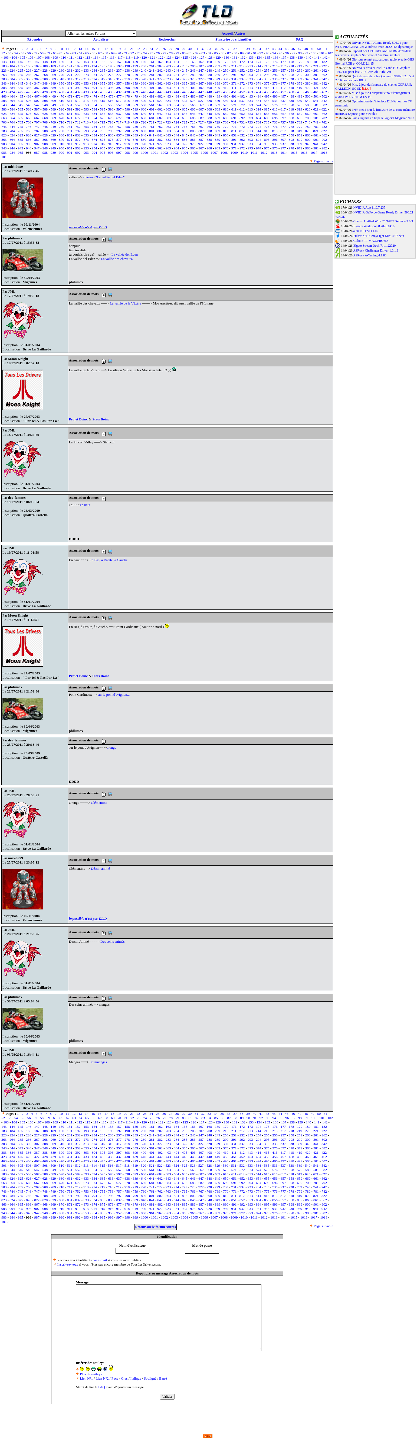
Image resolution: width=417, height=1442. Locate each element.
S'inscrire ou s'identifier (233, 39)
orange (111, 747)
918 (127, 144)
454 (258, 92)
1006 (204, 152)
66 (93, 53)
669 (53, 118)
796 (110, 131)
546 (28, 105)
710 (61, 122)
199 (135, 66)
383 (4, 88)
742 (324, 122)
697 (283, 118)
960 (143, 148)
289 (217, 75)
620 (307, 109)
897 (283, 140)
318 (127, 79)
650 (225, 114)
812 (242, 131)
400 (143, 88)
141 (316, 57)
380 (308, 83)
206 (193, 66)
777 (283, 127)
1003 (174, 152)
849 (217, 135)
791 (70, 131)
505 (20, 101)
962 (160, 148)
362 (160, 83)
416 (275, 88)
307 (37, 79)
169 (217, 62)
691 (234, 118)
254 (258, 70)
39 (248, 49)
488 (209, 96)
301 (316, 75)
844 (176, 135)
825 (20, 135)
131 (234, 57)
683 (168, 118)
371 (234, 83)
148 (45, 62)
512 (78, 101)
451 (234, 92)
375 (267, 83)
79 (177, 53)
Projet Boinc (79, 419)
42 (267, 49)
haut (87, 505)
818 (291, 131)
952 (78, 148)
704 (12, 122)
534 (258, 101)
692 (242, 118)
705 (20, 122)
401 (152, 88)
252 (242, 70)
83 (203, 53)
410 (225, 88)
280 (143, 75)
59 (48, 53)
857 (283, 135)
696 (275, 118)
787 (37, 131)
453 (250, 92)
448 (209, 92)
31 (196, 49)
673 (86, 118)
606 (193, 109)
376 (275, 83)
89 (242, 53)
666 (28, 118)
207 (201, 66)
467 (37, 96)
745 (20, 127)
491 (234, 96)
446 (193, 92)
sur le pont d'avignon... (114, 694)
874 (94, 140)
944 (12, 148)
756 (110, 127)
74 (145, 53)
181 (316, 62)
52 (3, 53)
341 (316, 79)
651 (234, 114)
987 (37, 152)
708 (45, 122)
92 (261, 53)
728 (209, 122)
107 (39, 57)
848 (209, 135)
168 (209, 62)
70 (119, 53)
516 (110, 101)
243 (168, 70)
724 (176, 122)
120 (144, 57)
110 (63, 57)
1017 (313, 152)
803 (168, 131)
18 (112, 49)
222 (324, 66)
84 (209, 53)
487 (201, 96)
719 (135, 122)
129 (218, 57)
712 (78, 122)
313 (86, 79)
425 (20, 92)
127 (202, 57)
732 (242, 122)
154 (94, 62)
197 (119, 66)
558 (127, 105)
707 (37, 122)
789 (53, 131)
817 (283, 131)
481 (152, 96)
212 (242, 66)
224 (12, 70)
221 (316, 66)
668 (45, 118)
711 (69, 122)
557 (119, 105)
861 (316, 135)
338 (291, 79)
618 (291, 109)
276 (110, 75)
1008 (224, 152)
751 (70, 127)
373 (250, 83)
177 (283, 62)
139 (300, 57)
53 (9, 53)
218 (291, 66)
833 (86, 135)
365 (185, 83)
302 (324, 75)
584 (12, 109)
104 (14, 57)
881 (152, 140)
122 (160, 57)
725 (184, 122)
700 (308, 118)
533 (250, 101)
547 (37, 105)
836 (110, 135)
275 (102, 75)
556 (110, 105)
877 (119, 140)
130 (226, 57)
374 (258, 83)
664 (12, 118)
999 (135, 152)
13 (80, 49)
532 (242, 101)
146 (28, 62)
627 (37, 114)
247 (201, 70)
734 (258, 122)
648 (209, 114)
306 (28, 79)
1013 (273, 152)
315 (102, 79)
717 (119, 122)
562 (160, 105)
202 (160, 66)
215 (267, 66)
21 (132, 49)
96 (287, 53)
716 (110, 122)
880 (143, 140)
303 (4, 79)
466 (28, 96)
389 (53, 88)
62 (67, 53)
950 (61, 148)
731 (234, 122)
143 (4, 62)
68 (106, 53)
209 (217, 66)
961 (152, 148)
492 (242, 96)
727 (201, 122)
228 (45, 70)
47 (299, 49)
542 (324, 101)
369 (217, 83)
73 (138, 53)
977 (283, 148)
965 (185, 148)
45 (286, 49)
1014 (283, 152)
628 (45, 114)
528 (209, 101)
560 (143, 105)
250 (225, 70)
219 (299, 66)
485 (185, 96)
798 (127, 131)
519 (135, 101)
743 (4, 127)
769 (217, 127)
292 (242, 75)
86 (222, 53)
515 (102, 101)
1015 (293, 152)
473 (86, 96)
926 (192, 144)
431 (70, 92)
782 (324, 127)
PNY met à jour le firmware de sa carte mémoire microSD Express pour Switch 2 (375, 112)
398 (127, 88)
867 (37, 140)
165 (185, 62)
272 (78, 75)
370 (225, 83)
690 (225, 118)
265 (20, 75)
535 (267, 101)
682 (160, 118)
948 (45, 148)
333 (250, 79)
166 (193, 62)
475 (102, 96)
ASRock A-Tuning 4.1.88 (369, 255)
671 (70, 118)
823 (4, 135)
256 (275, 70)
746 (28, 127)
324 (176, 79)
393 (86, 88)
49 (312, 49)
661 (316, 114)
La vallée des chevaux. (117, 259)
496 (275, 96)
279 (135, 75)
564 (176, 105)
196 (110, 66)
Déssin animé (100, 868)
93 (268, 53)
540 (307, 101)
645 (185, 114)
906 (28, 144)
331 (234, 79)
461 (316, 92)
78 (171, 53)
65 (87, 53)
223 (4, 70)
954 (94, 148)
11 (67, 49)
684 (176, 118)
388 (45, 88)
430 (61, 92)
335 (267, 79)
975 (267, 148)
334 (258, 79)
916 (110, 144)
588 (45, 109)
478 (127, 96)
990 (61, 152)
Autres (240, 33)
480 (143, 96)
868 (45, 140)
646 (193, 114)
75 (151, 53)
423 (4, 92)
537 (283, 101)
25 (157, 49)
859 (299, 135)
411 (234, 88)
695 (267, 118)
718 (127, 122)
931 (234, 144)
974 (258, 148)
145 (20, 62)
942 (324, 144)
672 (78, 118)
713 (86, 122)
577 (283, 105)
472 (78, 96)
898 (291, 140)
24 (151, 49)
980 (308, 148)
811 (234, 131)
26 (164, 49)
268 (45, 75)
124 (177, 57)
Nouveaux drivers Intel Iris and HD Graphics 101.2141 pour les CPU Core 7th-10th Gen (372, 70)
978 (291, 148)
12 (73, 49)
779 (299, 127)
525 (184, 101)
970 (225, 148)
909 (53, 144)
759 (135, 127)
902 (324, 140)
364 (176, 83)
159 (135, 62)
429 (53, 92)
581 (316, 105)
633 (86, 114)
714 (94, 122)
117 (120, 57)
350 (61, 83)
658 (291, 114)
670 (61, 118)
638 (127, 114)
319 (135, 79)
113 (87, 57)
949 (53, 148)
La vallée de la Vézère (126, 303)
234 (94, 70)
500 (308, 96)
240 (143, 70)
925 (184, 144)
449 (217, 92)
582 (324, 105)
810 (225, 131)
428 (45, 92)
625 (20, 114)
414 (258, 88)
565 (185, 105)
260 (308, 70)
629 (53, 114)
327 (201, 79)
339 (299, 79)
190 (61, 66)
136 (275, 57)
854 (258, 135)
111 (71, 57)
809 (217, 131)
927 (201, 144)
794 (94, 131)
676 (110, 118)
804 (176, 131)
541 (316, 101)
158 (127, 62)
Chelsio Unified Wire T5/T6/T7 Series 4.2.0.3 (383, 221)
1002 (164, 152)
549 (53, 105)
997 (119, 152)
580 (308, 105)
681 (152, 118)
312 (78, 79)
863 (4, 140)
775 (267, 127)
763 (168, 127)
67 (100, 53)
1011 (254, 152)
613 (250, 109)
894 (258, 140)
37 (235, 49)
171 (234, 62)
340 (307, 79)
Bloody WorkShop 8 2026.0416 (374, 226)
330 (225, 79)
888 (209, 140)
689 (217, 118)
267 (37, 75)
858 (291, 135)
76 (158, 53)
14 (86, 49)
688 (209, 118)
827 (37, 135)
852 (242, 135)
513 (86, 101)
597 (119, 109)
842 (160, 135)
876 (110, 140)
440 (143, 92)
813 (250, 131)
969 (217, 148)
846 (193, 135)
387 (37, 88)
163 (168, 62)
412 (242, 88)
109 (55, 57)
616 (275, 109)
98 (300, 53)
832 (78, 135)
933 (250, 144)
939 (299, 144)
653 (250, 114)
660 (308, 114)
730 (225, 122)
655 (267, 114)
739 (299, 122)
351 (70, 83)
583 (4, 109)
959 (135, 148)
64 (80, 53)
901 (316, 140)
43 (273, 49)
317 (119, 79)
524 (176, 101)
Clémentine (99, 803)
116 (111, 57)
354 (94, 83)
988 (45, 152)
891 (234, 140)
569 (217, 105)
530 (225, 101)
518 (127, 101)
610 (225, 109)
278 (127, 75)
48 (306, 49)
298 (291, 75)
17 (106, 49)
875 (102, 140)
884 (176, 140)
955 (102, 148)
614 (258, 109)
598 (127, 109)
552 (78, 105)
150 (61, 62)
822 (324, 131)
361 (152, 83)
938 (291, 144)
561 (152, 105)
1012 (264, 152)
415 (267, 88)
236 (110, 70)
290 (225, 75)
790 (61, 131)
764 (176, 127)
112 (79, 57)
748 (45, 127)
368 (209, 83)
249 (217, 70)
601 (152, 109)
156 (110, 62)
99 (306, 53)
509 (53, 101)
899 (299, 140)
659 (299, 114)
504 (12, 101)
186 (28, 66)
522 (160, 101)
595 (102, 109)
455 (267, 92)
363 (168, 83)
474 (94, 96)
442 (160, 92)
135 (267, 57)
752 (78, 127)
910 (61, 144)
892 (242, 140)
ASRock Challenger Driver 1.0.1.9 (375, 250)
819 (299, 131)
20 (125, 49)
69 (112, 53)
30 (190, 49)
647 (201, 114)
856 (275, 135)
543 (4, 105)
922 (160, 144)
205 (185, 66)
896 (275, 140)
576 (275, 105)
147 (37, 62)
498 (291, 96)
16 (99, 49)
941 (316, 144)
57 (35, 53)
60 (55, 53)
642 (160, 114)
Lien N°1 (86, 1378)
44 (280, 49)
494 (258, 96)
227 (37, 70)
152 (78, 62)
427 (37, 92)
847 (201, 135)
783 (4, 131)
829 (53, 135)
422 (324, 88)
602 (160, 109)
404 (176, 88)
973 (250, 148)
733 (250, 122)
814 (258, 131)
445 (185, 92)
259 (299, 70)
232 (78, 70)
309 (53, 79)
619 (299, 109)
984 (12, 152)
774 (258, 127)
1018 (323, 152)
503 (4, 101)
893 (250, 140)
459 (299, 92)
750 (61, 127)
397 (119, 88)
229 (53, 70)
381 (316, 83)
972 (242, 148)
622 (324, 109)
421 (316, 88)
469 (53, 96)
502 (324, 96)
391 (70, 88)
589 (53, 109)
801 (152, 131)
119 (136, 57)
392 (78, 88)
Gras (124, 1378)
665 (20, 118)
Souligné (150, 1378)
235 (102, 70)
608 (209, 109)
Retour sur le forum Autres (155, 1227)
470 (61, 96)
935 (267, 144)
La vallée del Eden (124, 254)
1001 (154, 152)
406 (193, 88)
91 (255, 53)
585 (20, 109)
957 (119, 148)
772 (242, 127)
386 (28, 88)
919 (135, 144)
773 (250, 127)
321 (152, 79)
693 (250, 118)
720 (143, 122)
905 (20, 144)
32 (203, 49)
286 (193, 75)
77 (164, 53)
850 (225, 135)
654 (258, 114)
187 (37, 66)
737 (283, 122)
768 (209, 127)
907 (37, 144)
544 (12, 105)
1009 (234, 152)
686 (193, 118)
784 (12, 131)
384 (12, 88)
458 (291, 92)
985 (20, 152)
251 (234, 70)
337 (283, 79)
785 (20, 131)
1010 (244, 152)
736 (275, 122)
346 (28, 83)
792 (78, 131)
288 (209, 75)
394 (94, 88)
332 (242, 79)
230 (61, 70)
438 (127, 92)
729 (217, 122)
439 (135, 92)
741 (316, 122)
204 (176, 66)
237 (119, 70)
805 (185, 131)
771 (234, 127)
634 (94, 114)
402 (160, 88)
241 (152, 70)
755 (102, 127)
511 (69, 101)
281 (152, 75)
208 (209, 66)
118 (128, 57)
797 (119, 131)
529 (217, 101)
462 (324, 92)
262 (324, 70)
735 (267, 122)
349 (53, 83)
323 (168, 79)
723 (168, 122)
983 (4, 152)
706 (28, 122)
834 (94, 135)
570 (225, 105)
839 (135, 135)
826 (28, 135)
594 (94, 109)
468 (45, 96)
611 (234, 109)
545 (20, 105)
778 (291, 127)
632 (78, 114)
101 (322, 53)
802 (160, 131)
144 (12, 62)
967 (201, 148)
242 (160, 70)
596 (110, 109)
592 (78, 109)
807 (201, 131)
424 (12, 92)
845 (185, 135)
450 (225, 92)
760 (143, 127)
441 (152, 92)
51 (325, 49)
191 (70, 66)
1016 (303, 152)
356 (110, 83)
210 (225, 66)
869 (53, 140)
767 (201, 127)
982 (324, 148)
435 (102, 92)
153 (86, 62)
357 (119, 83)
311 (69, 79)
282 (160, 75)
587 (37, 109)
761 (152, 127)
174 (258, 62)
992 (78, 152)
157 (119, 62)
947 (37, 148)
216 (275, 66)
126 (193, 57)
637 (119, 114)
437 (119, 92)
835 (102, 135)
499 (299, 96)
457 (283, 92)
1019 (4, 157)
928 (209, 144)
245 (185, 70)
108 (47, 57)
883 (168, 140)
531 (234, 101)
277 (119, 75)
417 (283, 88)
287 (201, 75)
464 (12, 96)
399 (135, 88)
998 (127, 152)
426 (28, 92)
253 (250, 70)
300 (308, 75)
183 (4, 66)
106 (31, 57)
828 (45, 135)
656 (275, 114)
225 (20, 70)
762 (160, 127)
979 (299, 148)
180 (308, 62)
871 (70, 140)
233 (86, 70)
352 (78, 83)
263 (4, 75)
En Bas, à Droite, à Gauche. (109, 560)
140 (308, 57)
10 (61, 49)
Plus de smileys (91, 1374)
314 (94, 79)
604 (176, 109)
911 (69, 144)
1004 (184, 152)
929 (217, 144)
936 (275, 144)
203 (168, 66)
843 (168, 135)
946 (28, 148)
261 (316, 70)
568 (209, 105)
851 (234, 135)
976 (275, 148)
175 (267, 62)
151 (70, 62)
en (81, 505)
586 (28, 109)
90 (248, 53)
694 (258, 118)
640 (143, 114)
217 (283, 66)
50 (319, 49)
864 (12, 140)
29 (183, 49)
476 (110, 96)
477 (119, 96)
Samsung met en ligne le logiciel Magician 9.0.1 (383, 118)
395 (102, 88)
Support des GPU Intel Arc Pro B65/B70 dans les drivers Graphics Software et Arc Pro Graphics (373, 53)
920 (143, 144)
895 (267, 140)
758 (127, 127)
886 (193, 140)
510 (61, 101)
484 (176, 96)
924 (176, 144)
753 (86, 127)
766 (193, 127)
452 (242, 92)
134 (259, 57)
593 (86, 109)
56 (29, 53)
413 (250, 88)
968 (209, 148)
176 (275, 62)
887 (201, 140)
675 (102, 118)
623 (4, 114)
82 (196, 53)
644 (176, 114)
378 (291, 83)
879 (135, 140)
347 (37, 83)
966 (193, 148)
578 (291, 105)
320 (143, 79)
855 (267, 135)
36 (228, 49)
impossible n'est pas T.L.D (88, 227)
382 (324, 83)
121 (152, 57)
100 (314, 53)
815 (267, 131)
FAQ (299, 39)
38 (241, 49)
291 (234, 75)
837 (119, 135)
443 (168, 92)
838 (127, 135)
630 (61, 114)
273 (86, 75)
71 (125, 53)
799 (135, 131)
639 (135, 114)
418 (291, 88)
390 (61, 88)
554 (94, 105)
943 (4, 148)
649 (217, 114)
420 (307, 88)
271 (70, 75)
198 (127, 66)
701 (316, 118)
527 (201, 101)
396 (110, 88)
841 (152, 135)
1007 (214, 152)
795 (102, 131)
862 (324, 135)
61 (61, 53)
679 (135, 118)
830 (61, 135)
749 (53, 127)
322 (160, 79)
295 (267, 75)
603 (168, 109)
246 (193, 70)
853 (250, 135)
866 (28, 140)
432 (78, 92)
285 (185, 75)
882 (160, 140)
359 (135, 83)
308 (45, 79)
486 (193, 96)
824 (12, 135)
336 (275, 79)
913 (86, 144)
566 (193, 105)
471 (70, 96)
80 (184, 53)
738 (291, 122)
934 (258, 144)
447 (201, 92)
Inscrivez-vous (67, 1264)
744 (12, 127)
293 (250, 75)
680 (143, 118)
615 (267, 109)
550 (61, 105)
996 (110, 152)
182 (324, 62)
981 (316, 148)
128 (210, 57)
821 (316, 131)
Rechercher (167, 39)
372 (242, 83)
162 (160, 62)
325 (184, 79)
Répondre (34, 39)
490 (225, 96)
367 (201, 83)
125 (185, 57)
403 (168, 88)
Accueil (227, 33)
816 (275, 131)
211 (234, 66)
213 (250, 66)
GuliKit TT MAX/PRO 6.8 (371, 241)
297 (283, 75)
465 (20, 96)
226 (28, 70)
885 (185, 140)
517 (119, 101)
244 (176, 70)
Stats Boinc (100, 419)
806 (193, 131)
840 (143, 135)
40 (254, 49)
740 (307, 122)
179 (299, 62)
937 (283, 144)
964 (176, 148)
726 (192, 122)
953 (86, 148)
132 (242, 57)
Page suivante (323, 161)
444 (176, 92)
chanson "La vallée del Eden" (104, 177)
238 (127, 70)
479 (135, 96)
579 (299, 105)
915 (102, 144)
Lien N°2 (102, 1378)
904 (12, 144)
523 (168, 101)
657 (283, 114)
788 (45, 131)
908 (45, 144)
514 (94, 101)
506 (28, 101)
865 (20, 140)
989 (53, 152)
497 (283, 96)
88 (235, 53)
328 (209, 79)
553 (86, 105)
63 (74, 53)
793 (86, 131)
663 (4, 118)
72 (132, 53)
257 (283, 70)
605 (185, 109)
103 (6, 57)
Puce (114, 1378)
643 (168, 114)
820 (307, 131)
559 (135, 105)
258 (291, 70)
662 (324, 114)
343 (4, 83)
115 (103, 57)
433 (86, 92)
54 (16, 53)
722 (160, 122)
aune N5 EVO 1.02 (365, 231)
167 (201, 62)
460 (308, 92)
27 (170, 49)
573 (250, 105)
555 (102, 105)
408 (209, 88)
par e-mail (100, 1260)
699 (299, 118)
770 (225, 127)
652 (242, 114)
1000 (144, 152)
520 (143, 101)
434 (94, 92)
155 (102, 62)
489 (217, 96)
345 (20, 83)
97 (293, 53)
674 (94, 118)
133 (251, 57)
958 (127, 148)
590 (61, 109)
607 (201, 109)
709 (53, 122)
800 (143, 131)
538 (291, 101)
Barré (163, 1378)
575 (267, 105)
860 (308, 135)
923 (168, 144)
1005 (194, 152)
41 (261, 49)
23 (144, 49)
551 (70, 105)
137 (284, 57)
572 (242, 105)
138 (292, 57)
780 (308, 127)
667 (37, 118)
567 (201, 105)
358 (127, 83)
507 (37, 101)
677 (119, 118)
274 (94, 75)
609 (217, 109)
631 (70, 114)
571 (234, 105)
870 (61, 140)
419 (299, 88)
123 (169, 57)
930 (225, 144)
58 (42, 53)
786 (28, 131)
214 (258, 66)
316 (110, 79)
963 (168, 148)
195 (102, 66)
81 (190, 53)
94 (274, 53)
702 (324, 118)
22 (138, 49)
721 (152, 122)
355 (102, 83)
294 (258, 75)
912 (78, 144)
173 (250, 62)
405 (185, 88)
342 (324, 79)
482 (160, 96)
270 (61, 75)
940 (307, 144)
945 (20, 148)
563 (168, 105)
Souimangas (98, 1062)
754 (94, 127)
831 (70, 135)
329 (217, 79)
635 (102, 114)
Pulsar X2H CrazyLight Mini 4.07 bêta (378, 236)
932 (242, 144)
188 (45, 66)
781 (316, 127)
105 (22, 57)
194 (94, 66)
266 (28, 75)
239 (135, 70)
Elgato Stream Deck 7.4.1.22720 (374, 245)
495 (267, 96)
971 (234, 148)
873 (86, 140)
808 (209, 131)
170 (225, 62)
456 (275, 92)
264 (12, 75)
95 (280, 53)
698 (291, 118)
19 (119, 49)
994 (94, 152)
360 (143, 83)
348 (45, 83)
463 (4, 96)
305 (20, 79)
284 (176, 75)
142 (325, 57)
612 (242, 109)
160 (143, 62)
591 (70, 109)
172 (242, 62)
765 (185, 127)
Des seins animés (112, 941)
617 (283, 109)
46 (293, 49)
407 (201, 88)
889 (217, 140)
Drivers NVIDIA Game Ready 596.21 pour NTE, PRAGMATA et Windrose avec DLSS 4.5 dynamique (374, 45)
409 (217, 88)
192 (78, 66)
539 (299, 101)
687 (201, 118)
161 (152, 62)
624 (12, 114)
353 (86, 83)
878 (127, 140)
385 (20, 88)
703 (4, 122)
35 (222, 49)
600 (143, 109)
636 (110, 114)
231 (70, 70)
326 (192, 79)
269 (53, 75)
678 (127, 118)
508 (45, 101)
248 (209, 70)
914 (94, 144)
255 (267, 70)
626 (28, 114)
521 (152, 101)
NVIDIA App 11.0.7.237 (369, 207)
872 (78, 140)
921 (152, 144)
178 (291, 62)
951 (70, 148)
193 (86, 66)
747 (37, 127)
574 (258, 105)
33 (209, 49)
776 (275, 127)
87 (229, 53)
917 (119, 144)
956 (110, 148)
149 (53, 62)
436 (110, 92)
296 (275, 75)
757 (119, 127)
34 (216, 49)
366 (193, 83)
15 (93, 49)
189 (53, 66)
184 (12, 66)
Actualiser (101, 39)
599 (135, 109)
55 (22, 53)
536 (275, 101)
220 (307, 66)
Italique (135, 1378)
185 (20, 66)
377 (283, 83)
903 (4, 144)
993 (86, 152)
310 (61, 79)
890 (225, 140)
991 (70, 152)
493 (250, 96)
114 (95, 57)
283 (168, 75)
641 (152, 114)
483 (168, 96)
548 (45, 105)
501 (316, 96)
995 (102, 152)
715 (102, 122)
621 (316, 109)
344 (12, 83)
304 (12, 79)
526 (192, 101)
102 (330, 53)
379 (299, 83)
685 (185, 118)
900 (308, 140)
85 (216, 53)
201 (152, 66)
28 (177, 49)
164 (176, 62)
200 (143, 66)
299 (299, 75)
